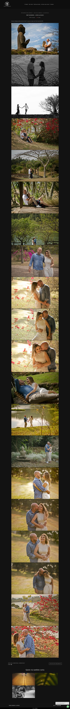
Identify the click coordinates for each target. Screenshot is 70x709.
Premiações (52, 4)
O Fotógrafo (26, 4)
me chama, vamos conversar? (45, 4)
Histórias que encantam (37, 4)
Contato (18, 705)
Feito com (35, 708)
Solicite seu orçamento (55, 663)
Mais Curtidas (31, 4)
